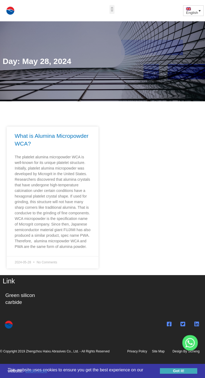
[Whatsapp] (190, 343)
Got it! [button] (178, 371)
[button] (112, 9)
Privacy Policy (138, 351)
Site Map (158, 351)
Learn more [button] (36, 371)
